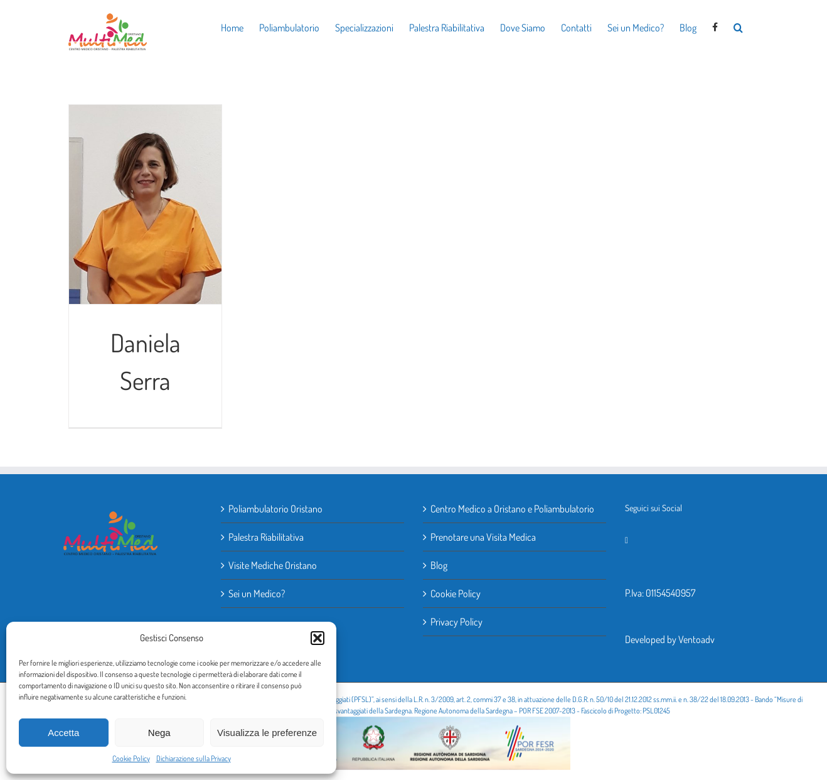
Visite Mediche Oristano (272, 565)
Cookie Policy (131, 758)
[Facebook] (626, 540)
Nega (159, 732)
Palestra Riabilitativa (266, 537)
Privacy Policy (456, 621)
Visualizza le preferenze (267, 732)
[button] (317, 638)
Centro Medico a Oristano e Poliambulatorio (512, 508)
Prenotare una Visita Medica (483, 537)
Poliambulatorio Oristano (275, 508)
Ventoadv (696, 639)
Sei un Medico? (256, 593)
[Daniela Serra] (145, 205)
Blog (438, 565)
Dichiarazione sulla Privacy (193, 758)
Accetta (63, 732)
